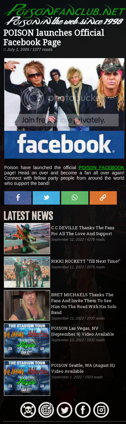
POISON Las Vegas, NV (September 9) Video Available (82, 331)
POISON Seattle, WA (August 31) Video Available (83, 368)
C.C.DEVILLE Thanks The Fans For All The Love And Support (83, 230)
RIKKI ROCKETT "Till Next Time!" (85, 261)
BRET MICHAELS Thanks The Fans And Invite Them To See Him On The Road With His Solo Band (84, 303)
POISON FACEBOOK (101, 167)
